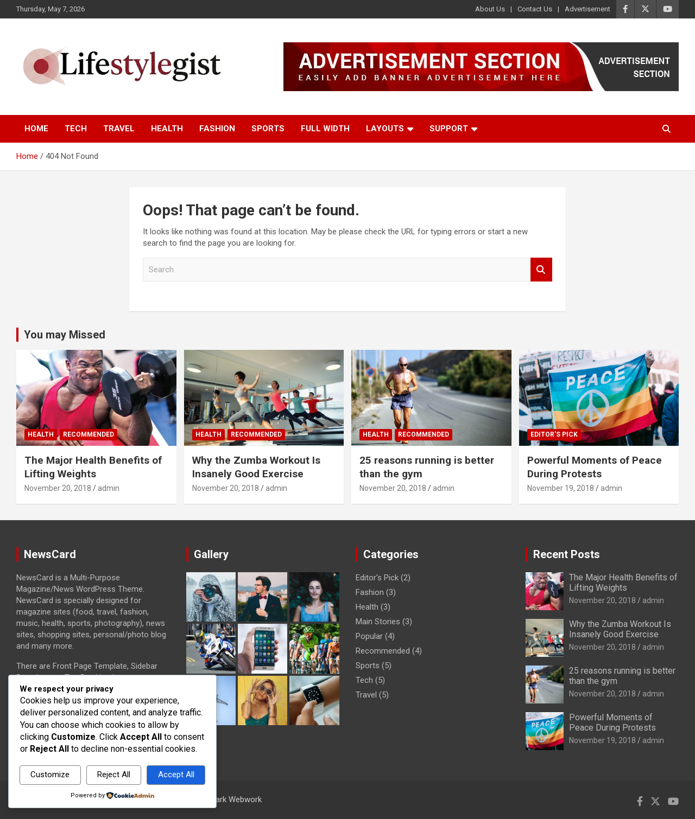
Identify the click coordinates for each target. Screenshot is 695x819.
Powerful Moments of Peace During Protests (594, 467)
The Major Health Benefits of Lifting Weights (93, 467)
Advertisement (587, 9)
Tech (76, 128)
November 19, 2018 (560, 488)
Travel (119, 128)
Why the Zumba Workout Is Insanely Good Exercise (256, 467)
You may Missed (64, 334)
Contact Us (534, 9)
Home (36, 128)
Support (448, 128)
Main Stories (378, 621)
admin (108, 488)
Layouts (385, 128)
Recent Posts (566, 554)
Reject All (113, 774)
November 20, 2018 (57, 488)
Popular (369, 636)
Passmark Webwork (226, 799)
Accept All (176, 774)
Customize (50, 774)
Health (167, 128)
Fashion (217, 128)
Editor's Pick (554, 434)
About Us (490, 9)
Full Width (325, 128)
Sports (268, 128)
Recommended (88, 434)
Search (541, 270)
